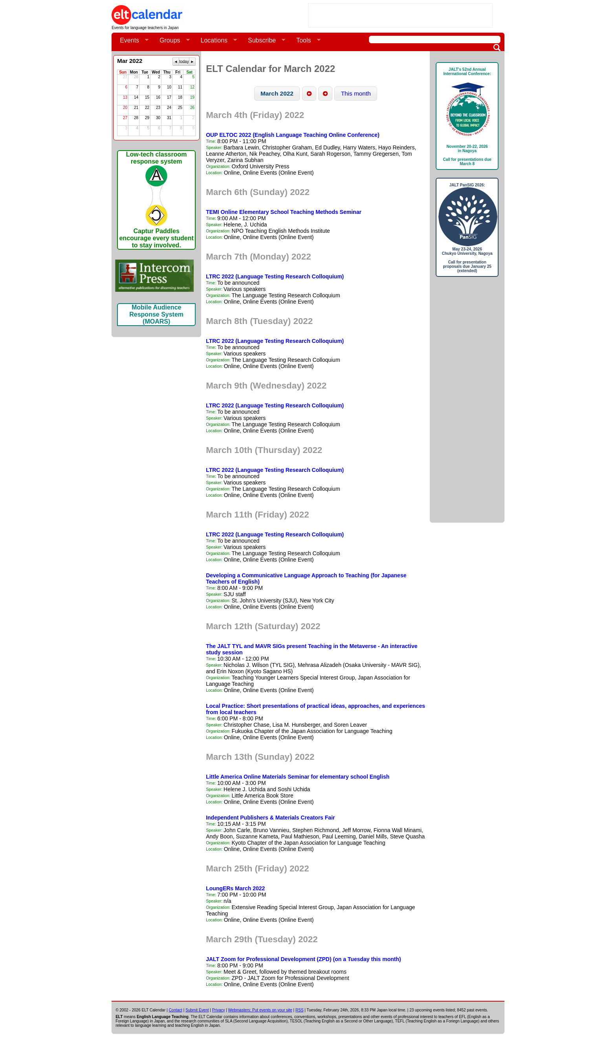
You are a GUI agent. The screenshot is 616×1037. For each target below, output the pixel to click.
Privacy (218, 1010)
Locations (215, 40)
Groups (171, 40)
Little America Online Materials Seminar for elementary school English (297, 777)
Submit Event (197, 1010)
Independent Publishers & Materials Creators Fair (270, 817)
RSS (299, 1010)
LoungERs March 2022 (235, 888)
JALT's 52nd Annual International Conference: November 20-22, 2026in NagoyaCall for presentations (467, 116)
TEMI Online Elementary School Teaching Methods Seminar (283, 212)
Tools (305, 40)
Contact (175, 1010)
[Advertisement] (400, 15)
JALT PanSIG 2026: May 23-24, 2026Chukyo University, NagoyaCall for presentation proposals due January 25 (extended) (467, 228)
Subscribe (263, 40)
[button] (277, 94)
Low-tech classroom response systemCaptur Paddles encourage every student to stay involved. (156, 200)
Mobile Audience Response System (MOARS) (156, 314)
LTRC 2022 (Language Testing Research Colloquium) (275, 276)
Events (131, 40)
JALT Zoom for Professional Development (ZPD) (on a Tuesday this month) (303, 959)
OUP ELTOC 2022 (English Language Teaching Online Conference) (293, 135)
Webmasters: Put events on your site (260, 1010)
